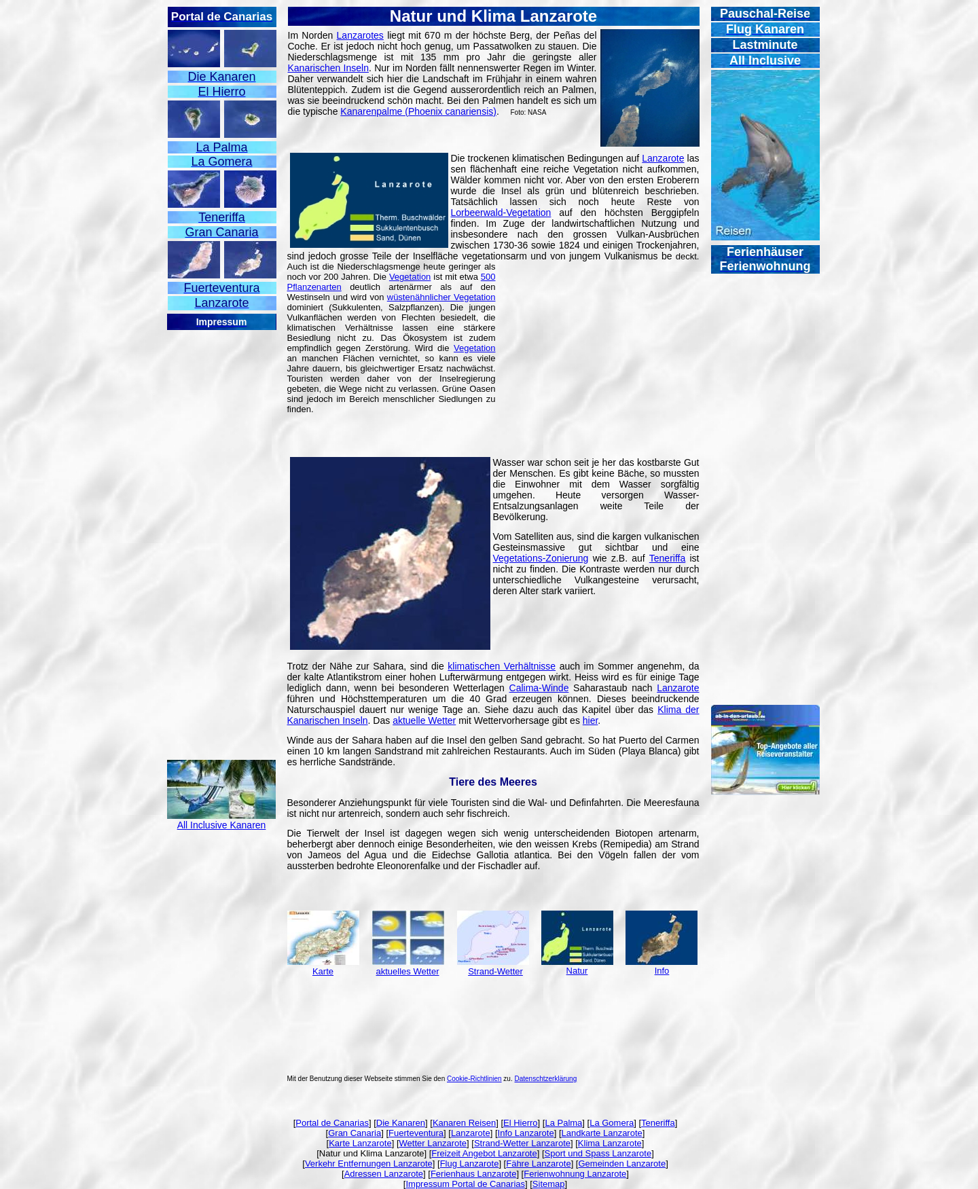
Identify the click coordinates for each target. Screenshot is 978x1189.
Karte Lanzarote (360, 1143)
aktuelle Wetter (424, 720)
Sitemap (548, 1184)
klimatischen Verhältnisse (502, 666)
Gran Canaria (354, 1133)
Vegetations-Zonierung (541, 558)
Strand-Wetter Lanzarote (522, 1143)
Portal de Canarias (332, 1123)
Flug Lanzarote (469, 1163)
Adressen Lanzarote (383, 1174)
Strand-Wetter (495, 971)
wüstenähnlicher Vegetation (441, 297)
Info (662, 971)
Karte (322, 971)
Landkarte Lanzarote (602, 1133)
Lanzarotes (360, 35)
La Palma (563, 1123)
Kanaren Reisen (464, 1123)
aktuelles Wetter (407, 971)
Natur (577, 971)
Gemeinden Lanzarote (622, 1163)
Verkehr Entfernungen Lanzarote (369, 1163)
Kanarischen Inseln (328, 67)
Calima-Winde (539, 687)
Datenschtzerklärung (546, 1078)
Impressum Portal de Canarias (465, 1184)
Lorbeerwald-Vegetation (501, 212)
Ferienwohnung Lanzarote (575, 1174)
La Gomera (612, 1123)
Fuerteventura (415, 1133)
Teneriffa (667, 558)
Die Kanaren (400, 1123)
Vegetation (410, 277)
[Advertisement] (221, 535)
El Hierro (520, 1123)
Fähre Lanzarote (538, 1163)
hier (590, 720)
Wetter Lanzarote (433, 1143)
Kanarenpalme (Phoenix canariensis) (418, 111)
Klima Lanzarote (610, 1143)
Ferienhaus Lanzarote (473, 1174)
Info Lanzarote (526, 1133)
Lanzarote (663, 158)
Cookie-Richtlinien (474, 1078)
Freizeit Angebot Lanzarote (484, 1153)
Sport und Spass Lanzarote (598, 1153)
